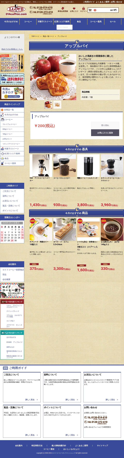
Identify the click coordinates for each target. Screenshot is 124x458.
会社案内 (18, 446)
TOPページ (35, 36)
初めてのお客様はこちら (12, 49)
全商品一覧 (7, 110)
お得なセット (7, 139)
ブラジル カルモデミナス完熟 (14, 316)
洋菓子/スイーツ (45, 21)
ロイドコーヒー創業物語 (13, 270)
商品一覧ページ (48, 36)
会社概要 (6, 279)
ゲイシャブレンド (13, 311)
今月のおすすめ (11, 21)
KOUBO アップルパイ (15, 342)
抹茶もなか (10, 347)
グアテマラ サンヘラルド (14, 325)
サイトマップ (102, 446)
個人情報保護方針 (59, 446)
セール (113, 21)
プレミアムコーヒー (10, 124)
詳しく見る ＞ (31, 400)
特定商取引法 (36, 446)
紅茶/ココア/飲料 (61, 21)
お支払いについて (10, 201)
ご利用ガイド (89, 2)
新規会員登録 (63, 11)
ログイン (83, 11)
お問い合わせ (116, 2)
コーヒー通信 (48, 449)
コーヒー (28, 21)
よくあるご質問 (102, 2)
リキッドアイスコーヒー (11, 144)
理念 (4, 274)
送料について (8, 196)
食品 (79, 21)
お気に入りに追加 (105, 133)
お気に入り (74, 11)
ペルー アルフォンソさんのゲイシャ (14, 306)
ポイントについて (10, 210)
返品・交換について (11, 206)
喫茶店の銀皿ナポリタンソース (14, 356)
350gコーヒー (7, 129)
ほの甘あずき (11, 337)
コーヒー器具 (96, 21)
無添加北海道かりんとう (14, 351)
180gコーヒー (7, 134)
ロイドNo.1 (11, 321)
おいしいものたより (71, 449)
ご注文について (9, 191)
